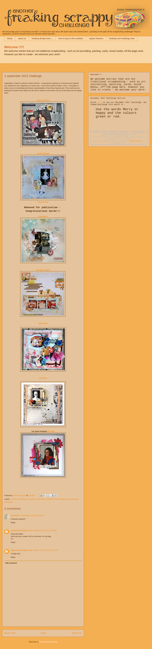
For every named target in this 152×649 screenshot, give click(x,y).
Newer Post (9, 633)
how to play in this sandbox (71, 38)
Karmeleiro (43, 216)
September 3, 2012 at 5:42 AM (45, 530)
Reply (13, 522)
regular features (96, 38)
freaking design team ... (42, 38)
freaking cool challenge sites (122, 38)
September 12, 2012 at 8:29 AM (45, 550)
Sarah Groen (43, 202)
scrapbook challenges (36, 499)
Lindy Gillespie (43, 153)
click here (135, 141)
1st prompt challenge (18, 499)
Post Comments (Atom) (48, 642)
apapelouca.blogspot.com (21, 530)
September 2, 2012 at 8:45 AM (32, 515)
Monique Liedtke (43, 270)
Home (9, 38)
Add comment (11, 563)
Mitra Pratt (43, 323)
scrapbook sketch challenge (56, 499)
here (99, 102)
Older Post (77, 633)
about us (22, 38)
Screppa (51, 431)
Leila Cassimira (43, 100)
